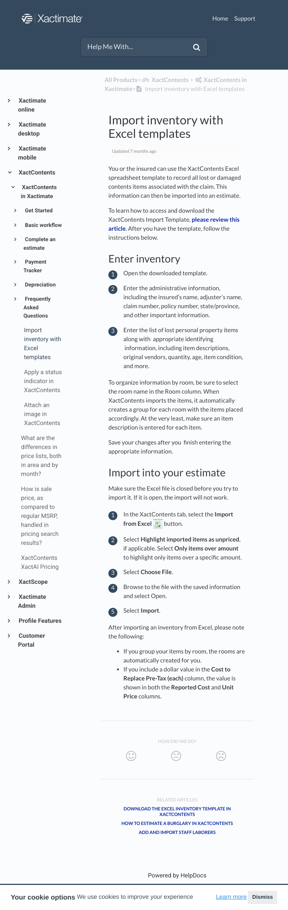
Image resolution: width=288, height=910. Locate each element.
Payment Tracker (34, 266)
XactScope (33, 581)
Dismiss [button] (262, 897)
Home (220, 18)
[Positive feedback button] (131, 756)
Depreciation (40, 285)
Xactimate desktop (32, 129)
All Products (121, 80)
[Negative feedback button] (221, 756)
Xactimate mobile (32, 153)
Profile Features (40, 620)
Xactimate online (32, 105)
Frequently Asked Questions (37, 307)
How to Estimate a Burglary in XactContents (177, 823)
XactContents (36, 172)
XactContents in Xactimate (39, 192)
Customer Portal (31, 640)
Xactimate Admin (32, 601)
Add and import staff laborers (177, 832)
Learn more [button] (231, 897)
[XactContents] (165, 80)
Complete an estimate (39, 243)
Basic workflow (43, 225)
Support (244, 18)
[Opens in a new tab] (177, 875)
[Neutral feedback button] (176, 756)
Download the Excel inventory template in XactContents (177, 811)
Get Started (38, 210)
